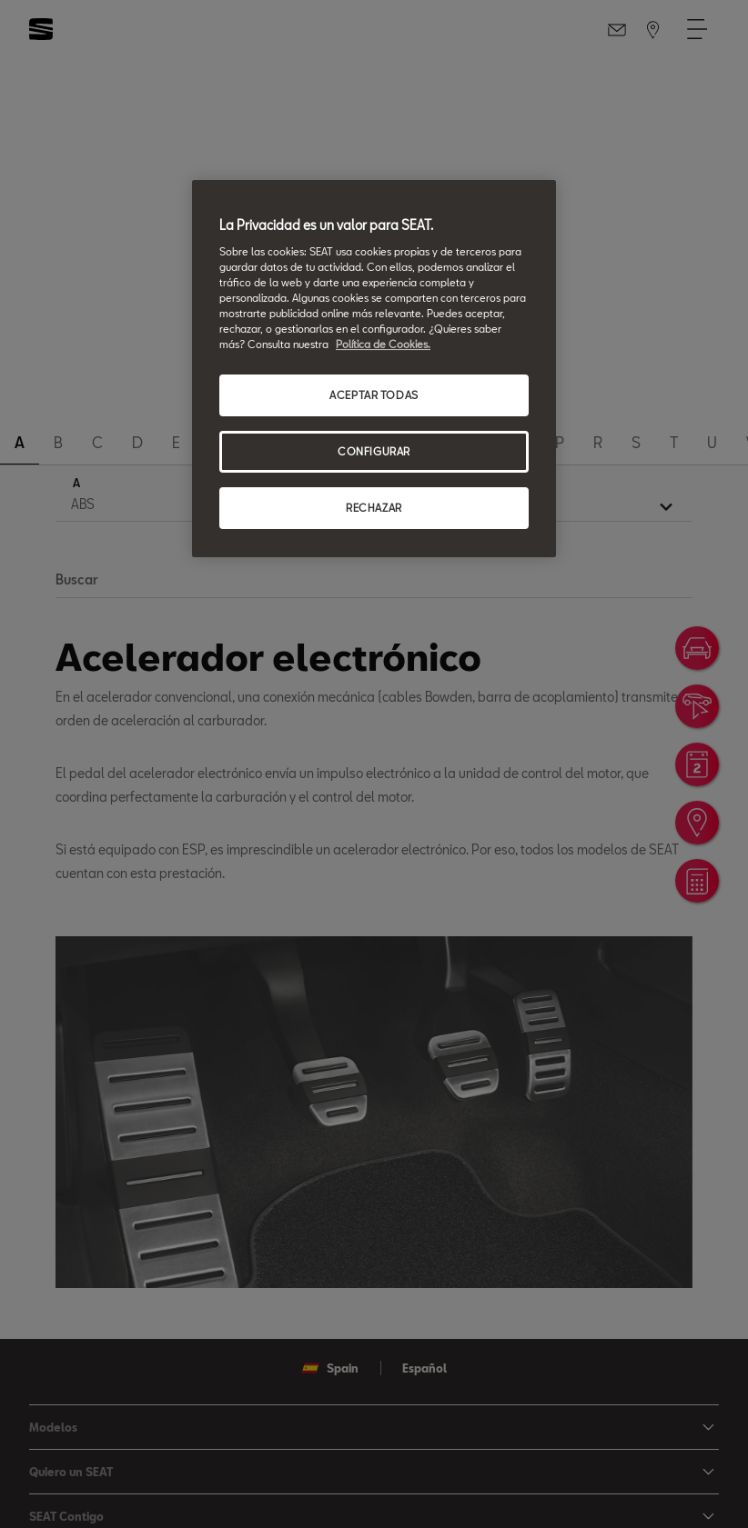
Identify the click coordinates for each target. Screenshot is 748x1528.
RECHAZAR (374, 508)
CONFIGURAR (374, 451)
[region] (374, 368)
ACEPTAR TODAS (373, 395)
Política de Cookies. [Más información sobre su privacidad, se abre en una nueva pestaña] (383, 344)
